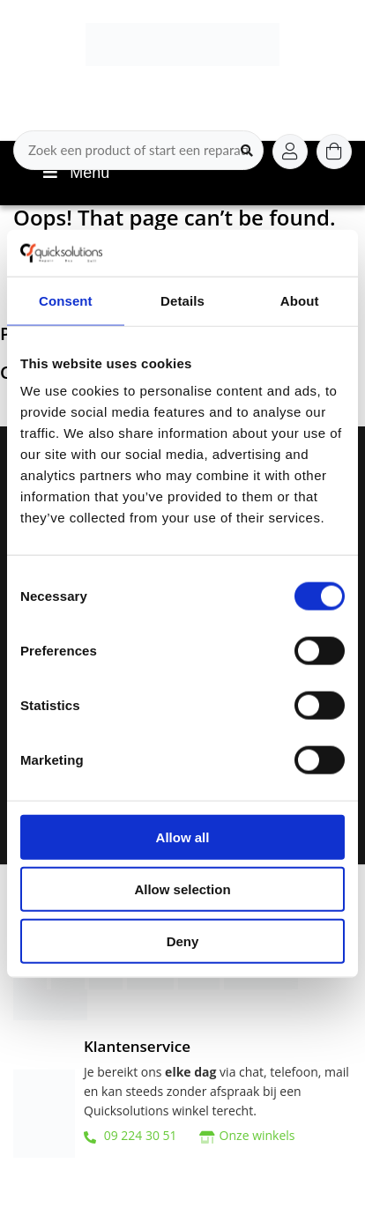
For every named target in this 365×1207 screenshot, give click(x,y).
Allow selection (182, 888)
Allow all (183, 837)
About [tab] (299, 299)
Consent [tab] (66, 299)
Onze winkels (257, 1135)
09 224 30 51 (130, 1135)
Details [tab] (182, 299)
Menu (74, 172)
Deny (183, 940)
